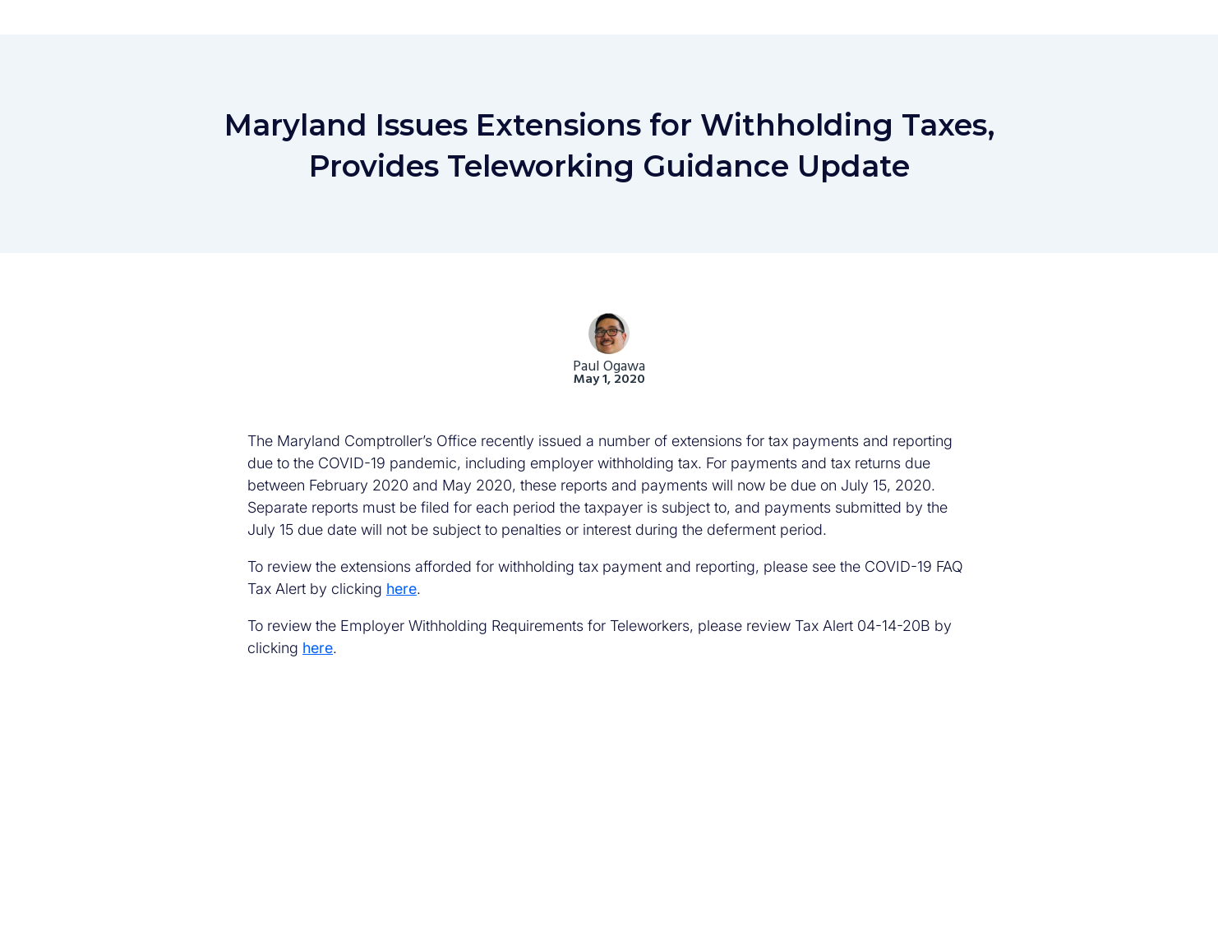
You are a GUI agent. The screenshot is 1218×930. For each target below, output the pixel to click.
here (401, 588)
